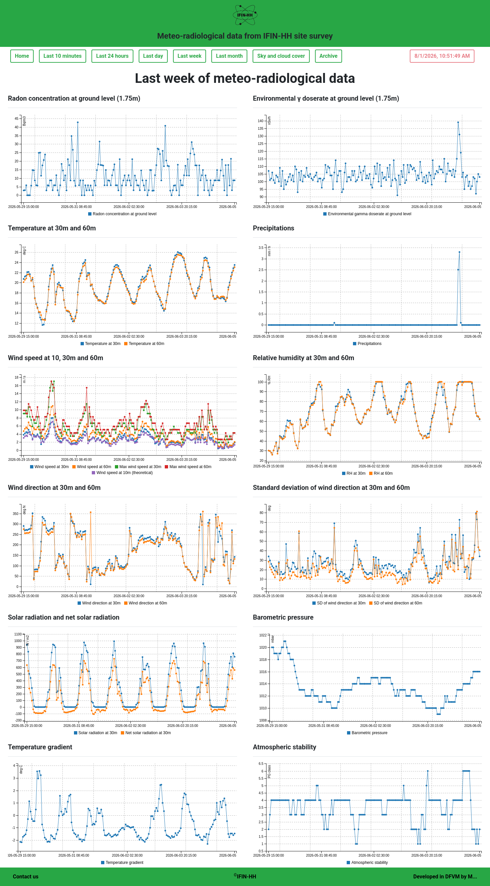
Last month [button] (229, 56)
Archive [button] (329, 56)
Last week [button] (189, 56)
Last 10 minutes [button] (63, 56)
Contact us (25, 876)
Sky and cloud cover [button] (281, 56)
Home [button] (22, 56)
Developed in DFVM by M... (445, 876)
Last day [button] (153, 56)
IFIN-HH (245, 876)
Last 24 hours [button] (112, 56)
